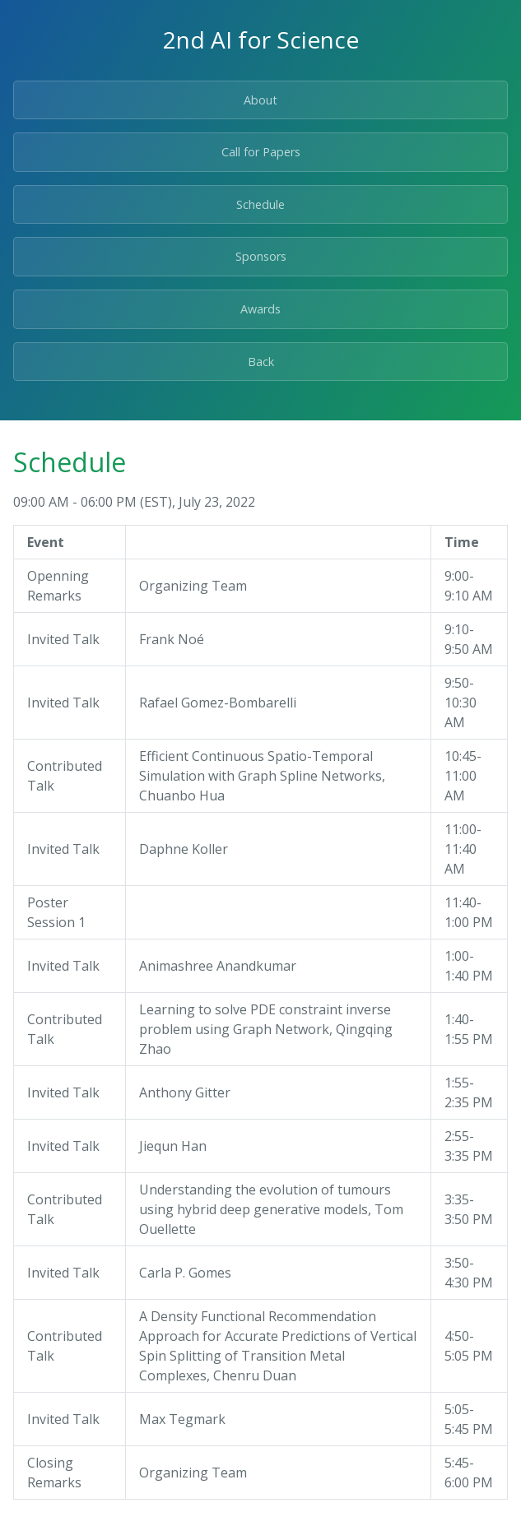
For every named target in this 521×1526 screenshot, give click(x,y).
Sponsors (260, 256)
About (260, 100)
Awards (260, 309)
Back (261, 361)
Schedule (260, 204)
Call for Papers (260, 152)
